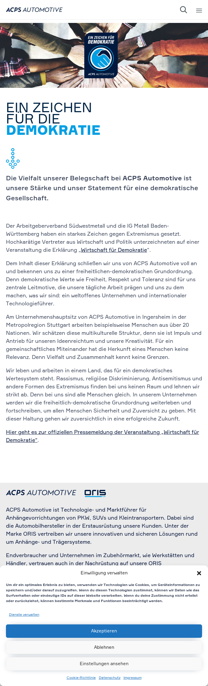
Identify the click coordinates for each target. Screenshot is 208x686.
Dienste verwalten (24, 615)
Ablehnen (104, 647)
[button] (199, 573)
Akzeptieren (104, 631)
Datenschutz (110, 678)
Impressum (132, 678)
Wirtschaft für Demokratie (114, 250)
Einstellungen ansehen (104, 664)
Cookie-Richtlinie (81, 678)
